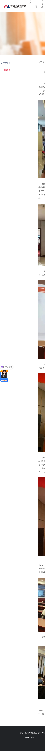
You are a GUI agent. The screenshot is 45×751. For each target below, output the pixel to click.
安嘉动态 (16, 70)
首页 (40, 62)
